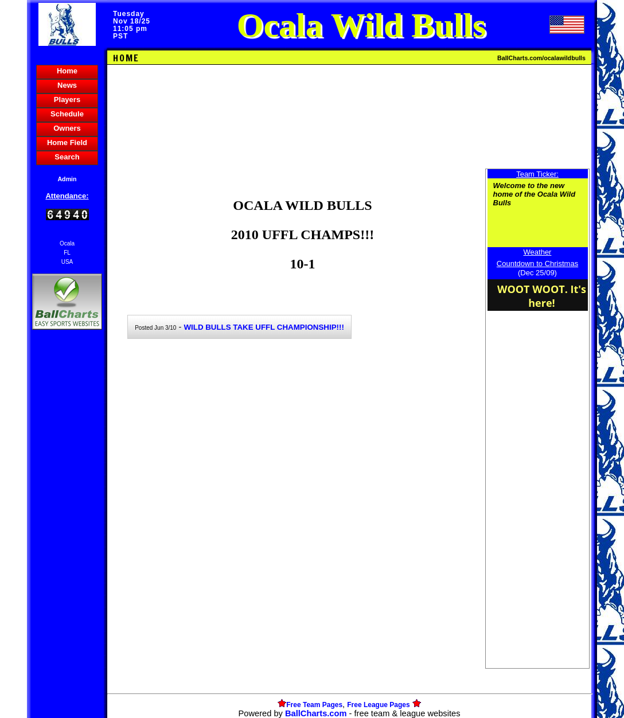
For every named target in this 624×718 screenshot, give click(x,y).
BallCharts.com (316, 713)
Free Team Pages (314, 705)
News (67, 85)
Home (67, 71)
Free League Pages (378, 705)
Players (67, 99)
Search (66, 157)
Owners (67, 128)
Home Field (67, 142)
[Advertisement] (67, 530)
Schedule (67, 114)
